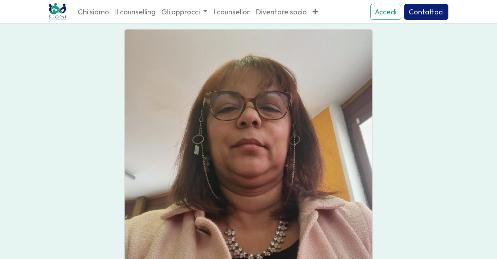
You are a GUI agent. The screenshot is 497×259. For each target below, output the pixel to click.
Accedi (386, 11)
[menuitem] (93, 12)
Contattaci (426, 11)
